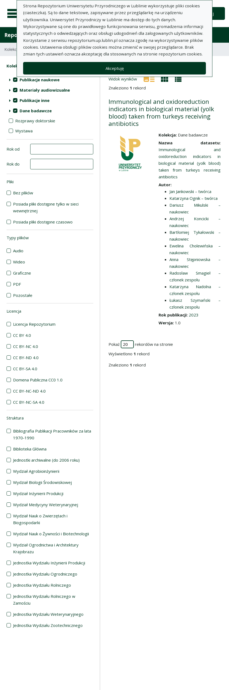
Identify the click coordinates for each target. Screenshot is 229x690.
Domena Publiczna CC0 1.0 (38, 380)
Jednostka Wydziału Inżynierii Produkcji (49, 562)
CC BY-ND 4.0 (26, 357)
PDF (17, 284)
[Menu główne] (14, 13)
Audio (18, 250)
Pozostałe (22, 295)
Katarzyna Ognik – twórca (193, 198)
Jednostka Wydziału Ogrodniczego (45, 574)
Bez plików (23, 192)
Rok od (13, 149)
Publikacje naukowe (40, 79)
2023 (194, 315)
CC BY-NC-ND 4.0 (29, 391)
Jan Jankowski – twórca (190, 191)
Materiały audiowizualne (45, 90)
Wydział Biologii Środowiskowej (42, 482)
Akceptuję (115, 68)
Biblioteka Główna (30, 449)
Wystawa (24, 130)
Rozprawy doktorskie (35, 120)
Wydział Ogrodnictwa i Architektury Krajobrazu (46, 548)
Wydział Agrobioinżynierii (36, 471)
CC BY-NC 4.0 (25, 346)
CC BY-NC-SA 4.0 (28, 402)
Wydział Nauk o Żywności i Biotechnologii (51, 533)
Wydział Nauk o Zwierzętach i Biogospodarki (40, 519)
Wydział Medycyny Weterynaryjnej (45, 504)
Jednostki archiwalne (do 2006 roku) (46, 460)
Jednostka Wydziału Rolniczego (42, 585)
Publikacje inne (34, 100)
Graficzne (22, 273)
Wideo (19, 262)
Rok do (13, 164)
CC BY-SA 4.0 (25, 368)
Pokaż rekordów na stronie (141, 344)
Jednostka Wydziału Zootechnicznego (48, 625)
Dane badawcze (36, 110)
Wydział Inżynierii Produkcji (38, 493)
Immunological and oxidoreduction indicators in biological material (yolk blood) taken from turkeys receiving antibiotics (161, 112)
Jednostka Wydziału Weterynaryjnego (48, 614)
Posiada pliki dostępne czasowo (43, 222)
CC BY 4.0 (22, 335)
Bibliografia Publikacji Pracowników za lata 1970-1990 (52, 434)
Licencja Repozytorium (34, 324)
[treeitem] (50, 80)
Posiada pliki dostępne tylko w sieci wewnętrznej (46, 207)
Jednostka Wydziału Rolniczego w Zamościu (44, 599)
